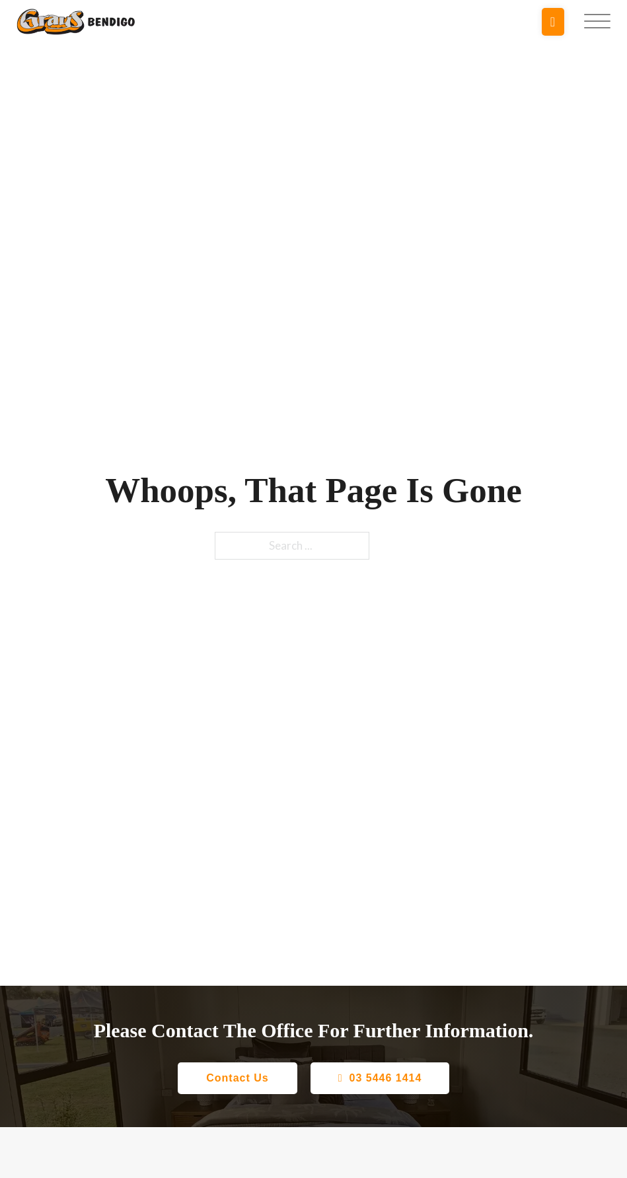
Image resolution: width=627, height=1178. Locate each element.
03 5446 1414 (380, 1078)
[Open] (597, 22)
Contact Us (237, 1078)
